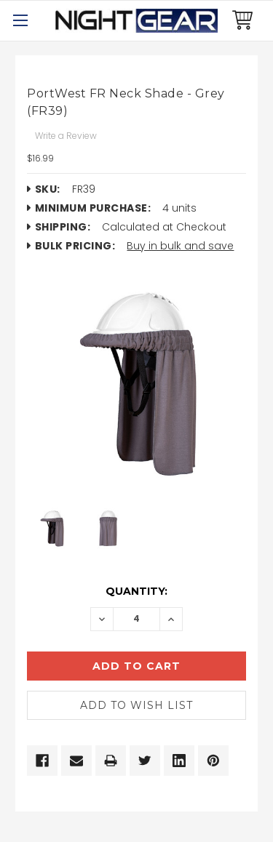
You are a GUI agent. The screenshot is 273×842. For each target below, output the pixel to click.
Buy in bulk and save (180, 245)
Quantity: (136, 591)
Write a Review (66, 135)
